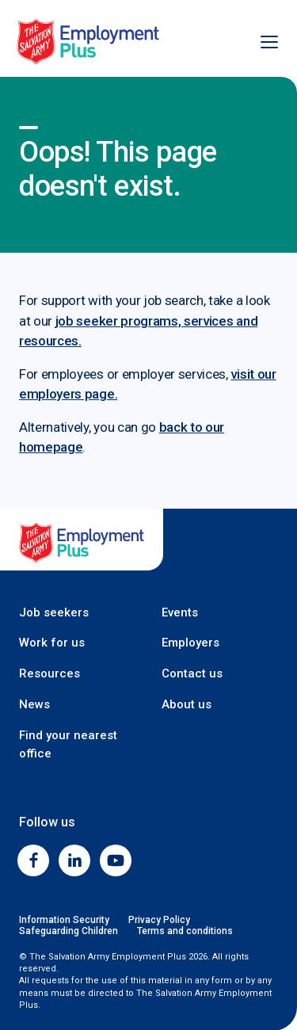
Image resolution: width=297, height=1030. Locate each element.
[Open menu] (260, 42)
